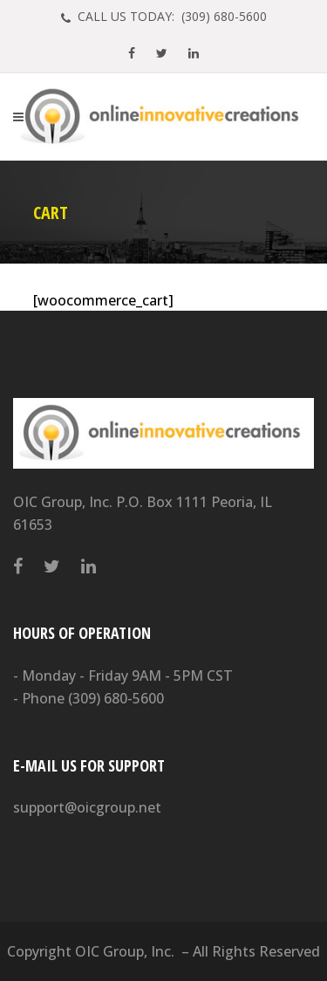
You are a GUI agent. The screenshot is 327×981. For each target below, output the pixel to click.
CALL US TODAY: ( (170, 16)
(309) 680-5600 (116, 698)
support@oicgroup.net (87, 807)
